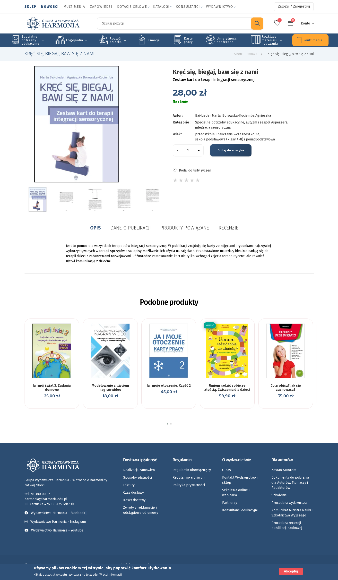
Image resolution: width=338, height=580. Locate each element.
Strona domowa (245, 54)
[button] (167, 424)
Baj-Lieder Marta (208, 116)
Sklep (30, 6)
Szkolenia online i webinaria (236, 492)
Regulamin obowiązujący (192, 470)
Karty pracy (188, 40)
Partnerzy (229, 503)
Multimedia (74, 6)
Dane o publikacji (131, 228)
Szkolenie (279, 495)
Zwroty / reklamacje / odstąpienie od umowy (140, 510)
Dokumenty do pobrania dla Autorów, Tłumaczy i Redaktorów (290, 482)
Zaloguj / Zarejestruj (294, 6)
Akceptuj (291, 571)
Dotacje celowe (132, 6)
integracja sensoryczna (213, 127)
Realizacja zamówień (139, 470)
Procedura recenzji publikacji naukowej (286, 525)
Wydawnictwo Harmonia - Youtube (57, 530)
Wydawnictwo (219, 6)
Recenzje (228, 228)
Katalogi (161, 6)
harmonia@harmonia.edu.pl (46, 499)
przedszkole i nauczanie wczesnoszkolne (227, 134)
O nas (226, 470)
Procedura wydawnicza (289, 503)
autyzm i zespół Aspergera (266, 122)
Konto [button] (305, 23)
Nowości (50, 6)
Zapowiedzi (101, 6)
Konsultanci (188, 6)
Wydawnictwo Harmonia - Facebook (56, 513)
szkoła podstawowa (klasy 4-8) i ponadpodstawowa (235, 139)
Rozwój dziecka (116, 40)
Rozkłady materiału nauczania (270, 40)
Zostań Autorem (283, 470)
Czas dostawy (133, 492)
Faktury (129, 485)
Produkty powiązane (184, 228)
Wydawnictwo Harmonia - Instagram (58, 522)
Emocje (154, 40)
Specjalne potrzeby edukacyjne (30, 40)
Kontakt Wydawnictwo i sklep (240, 480)
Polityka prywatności (189, 485)
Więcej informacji (110, 574)
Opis (95, 228)
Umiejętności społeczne (227, 40)
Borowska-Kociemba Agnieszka (246, 116)
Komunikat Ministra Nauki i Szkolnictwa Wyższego (291, 512)
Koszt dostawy (134, 500)
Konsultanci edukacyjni (240, 510)
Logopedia (74, 40)
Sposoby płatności (137, 477)
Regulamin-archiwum (189, 477)
